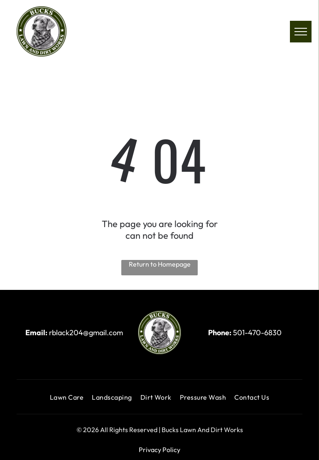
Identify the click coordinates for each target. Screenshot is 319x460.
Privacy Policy (159, 449)
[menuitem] (67, 397)
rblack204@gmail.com (86, 332)
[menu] (301, 31)
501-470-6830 (257, 332)
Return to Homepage (160, 264)
